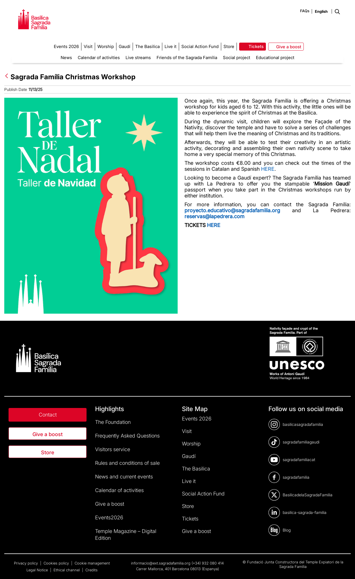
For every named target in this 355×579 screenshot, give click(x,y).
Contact (48, 415)
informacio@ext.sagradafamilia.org (160, 563)
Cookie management (92, 563)
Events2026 (109, 517)
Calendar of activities (99, 57)
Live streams (138, 57)
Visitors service (112, 449)
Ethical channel (67, 570)
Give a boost (47, 434)
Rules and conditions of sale (127, 463)
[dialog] (344, 567)
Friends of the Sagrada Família (187, 57)
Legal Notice (37, 570)
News (66, 57)
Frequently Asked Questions (127, 436)
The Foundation (113, 422)
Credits (91, 570)
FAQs (304, 11)
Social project (236, 57)
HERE (267, 169)
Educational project (275, 57)
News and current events (124, 477)
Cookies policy (57, 563)
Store (47, 452)
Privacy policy (26, 563)
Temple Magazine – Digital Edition (125, 534)
